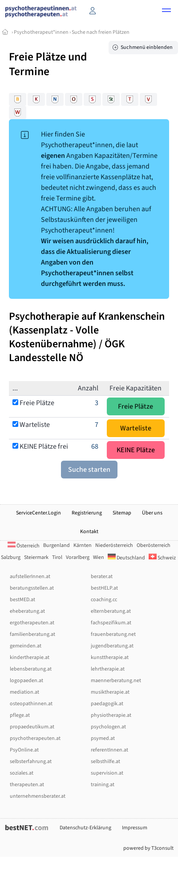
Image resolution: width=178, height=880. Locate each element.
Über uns (152, 513)
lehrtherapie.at (108, 669)
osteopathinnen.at (31, 703)
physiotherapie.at (111, 715)
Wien (98, 557)
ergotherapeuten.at (32, 623)
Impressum (134, 828)
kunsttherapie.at (110, 657)
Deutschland (126, 558)
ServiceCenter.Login (38, 513)
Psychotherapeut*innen (41, 32)
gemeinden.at (25, 646)
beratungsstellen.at (32, 588)
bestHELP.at (104, 588)
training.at (102, 784)
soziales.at (21, 773)
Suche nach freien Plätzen (100, 32)
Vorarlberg (77, 557)
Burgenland (56, 545)
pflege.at (20, 715)
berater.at (102, 576)
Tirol (57, 557)
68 (94, 446)
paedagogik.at (107, 703)
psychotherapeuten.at (35, 738)
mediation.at (24, 692)
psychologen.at (108, 727)
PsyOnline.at (24, 750)
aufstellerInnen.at (30, 576)
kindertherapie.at (29, 657)
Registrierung (87, 513)
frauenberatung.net (113, 634)
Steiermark (36, 557)
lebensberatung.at (31, 669)
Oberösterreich (153, 545)
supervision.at (107, 773)
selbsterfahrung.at (31, 761)
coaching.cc (104, 599)
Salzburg (10, 557)
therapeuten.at (27, 784)
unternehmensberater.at (37, 796)
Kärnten (82, 545)
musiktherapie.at (110, 692)
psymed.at (103, 738)
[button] (166, 11)
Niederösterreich (114, 545)
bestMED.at (22, 599)
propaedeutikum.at (32, 727)
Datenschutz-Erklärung (85, 828)
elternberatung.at (111, 611)
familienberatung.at (32, 634)
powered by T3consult (148, 848)
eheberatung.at (27, 611)
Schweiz (162, 558)
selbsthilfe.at (105, 761)
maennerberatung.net (116, 680)
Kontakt (89, 531)
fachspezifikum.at (111, 623)
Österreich (24, 546)
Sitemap (122, 513)
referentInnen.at (109, 750)
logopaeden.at (26, 680)
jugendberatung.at (112, 646)
